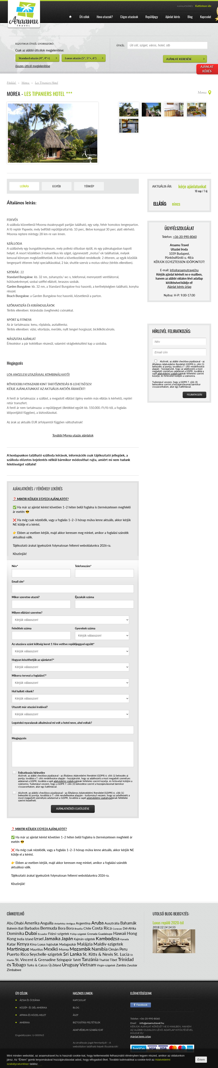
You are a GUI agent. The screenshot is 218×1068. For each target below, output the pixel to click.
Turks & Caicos (37, 965)
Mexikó (51, 948)
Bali (21, 928)
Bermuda (48, 927)
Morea (64, 949)
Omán (113, 949)
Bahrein (12, 928)
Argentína (83, 923)
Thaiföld (104, 960)
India (20, 939)
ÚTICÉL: (120, 45)
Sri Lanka (72, 954)
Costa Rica (102, 927)
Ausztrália (112, 923)
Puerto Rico (18, 954)
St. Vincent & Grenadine (35, 959)
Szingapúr (64, 959)
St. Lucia (121, 954)
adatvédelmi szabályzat (65, 781)
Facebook (140, 1005)
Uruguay (70, 964)
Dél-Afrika (129, 928)
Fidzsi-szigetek (58, 934)
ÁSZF (75, 1015)
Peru (123, 949)
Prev (13, 132)
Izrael (38, 938)
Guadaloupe (105, 934)
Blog (76, 1007)
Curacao (117, 928)
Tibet (113, 960)
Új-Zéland (55, 965)
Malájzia (85, 943)
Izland (29, 939)
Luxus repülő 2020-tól (168, 922)
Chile (87, 928)
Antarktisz (59, 923)
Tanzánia (90, 959)
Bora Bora (66, 928)
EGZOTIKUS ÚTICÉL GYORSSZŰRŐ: (34, 43)
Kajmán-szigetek (84, 939)
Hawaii (119, 933)
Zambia (121, 965)
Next (91, 132)
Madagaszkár (67, 944)
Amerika (31, 922)
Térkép (89, 186)
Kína (33, 944)
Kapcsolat (79, 1000)
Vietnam (88, 964)
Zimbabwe (14, 970)
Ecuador (42, 934)
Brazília (79, 928)
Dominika (15, 933)
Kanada (124, 939)
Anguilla (46, 923)
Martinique (18, 949)
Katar (11, 944)
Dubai (31, 933)
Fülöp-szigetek (78, 934)
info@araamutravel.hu (151, 1023)
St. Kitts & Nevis (98, 954)
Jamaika (52, 938)
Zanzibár (132, 965)
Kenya (23, 943)
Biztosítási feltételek (86, 1022)
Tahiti (77, 960)
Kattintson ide (203, 6)
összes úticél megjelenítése (32, 66)
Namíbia (100, 948)
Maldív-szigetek (108, 943)
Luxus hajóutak (47, 944)
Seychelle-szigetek (46, 954)
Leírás (24, 186)
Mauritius (36, 949)
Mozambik (80, 949)
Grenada (92, 934)
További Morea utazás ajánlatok (72, 435)
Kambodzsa (107, 938)
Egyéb (56, 186)
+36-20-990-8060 (185, 237)
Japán (67, 938)
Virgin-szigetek (106, 965)
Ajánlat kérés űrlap (179, 287)
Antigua (70, 923)
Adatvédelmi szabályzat (88, 1029)
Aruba (97, 923)
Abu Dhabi (15, 923)
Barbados (31, 928)
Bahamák (128, 922)
